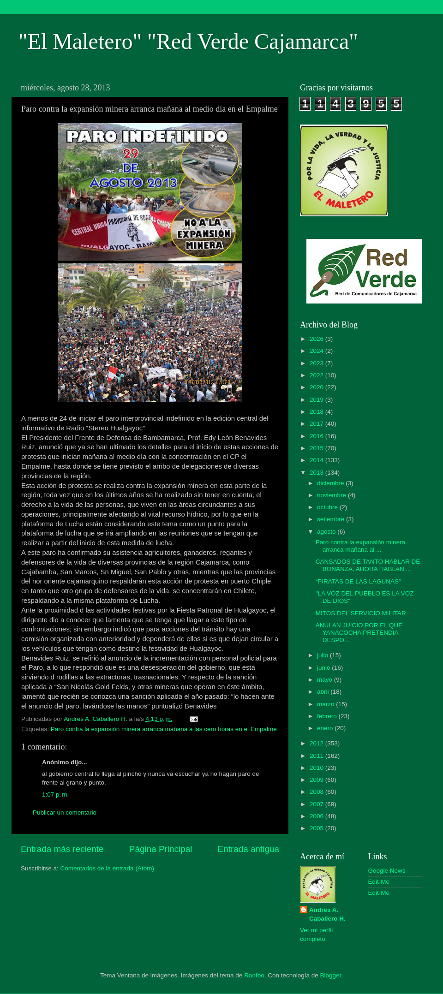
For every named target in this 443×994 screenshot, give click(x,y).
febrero (328, 716)
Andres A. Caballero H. (327, 914)
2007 (317, 804)
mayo (325, 679)
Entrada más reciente (62, 849)
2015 (317, 448)
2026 (317, 338)
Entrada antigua (248, 849)
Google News (387, 870)
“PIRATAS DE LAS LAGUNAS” (358, 581)
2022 (317, 375)
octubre (328, 507)
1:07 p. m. (55, 794)
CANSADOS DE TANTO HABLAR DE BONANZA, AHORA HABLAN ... (368, 565)
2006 (317, 816)
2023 (317, 363)
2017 (317, 423)
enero (326, 728)
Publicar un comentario (64, 812)
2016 (317, 436)
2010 (317, 767)
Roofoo (254, 975)
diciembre (331, 483)
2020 (317, 387)
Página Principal (160, 849)
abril (323, 691)
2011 (317, 755)
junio (324, 667)
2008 (317, 791)
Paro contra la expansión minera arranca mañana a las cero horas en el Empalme (164, 729)
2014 (317, 460)
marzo (326, 704)
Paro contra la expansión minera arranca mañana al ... (360, 546)
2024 (317, 350)
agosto (327, 531)
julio (323, 655)
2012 (317, 743)
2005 (317, 828)
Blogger (330, 975)
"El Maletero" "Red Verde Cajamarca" (188, 41)
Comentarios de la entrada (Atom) (107, 868)
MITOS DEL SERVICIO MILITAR (361, 613)
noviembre (332, 495)
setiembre (331, 519)
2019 (317, 399)
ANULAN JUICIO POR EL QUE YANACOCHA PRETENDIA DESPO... (359, 632)
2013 (317, 472)
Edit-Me (379, 881)
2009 (317, 779)
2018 (317, 411)
